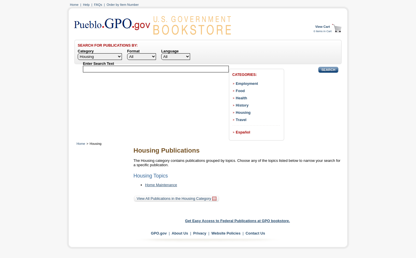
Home (74, 4)
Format (133, 51)
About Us (180, 233)
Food (240, 91)
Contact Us (255, 233)
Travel (241, 120)
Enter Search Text (98, 63)
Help (86, 4)
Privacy (200, 233)
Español (243, 132)
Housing (243, 112)
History (242, 105)
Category (86, 51)
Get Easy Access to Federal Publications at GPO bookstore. (237, 221)
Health (241, 98)
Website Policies (226, 233)
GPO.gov (159, 233)
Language (170, 51)
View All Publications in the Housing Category (176, 198)
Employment (247, 83)
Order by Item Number (123, 4)
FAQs (98, 4)
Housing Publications (166, 150)
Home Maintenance (161, 185)
